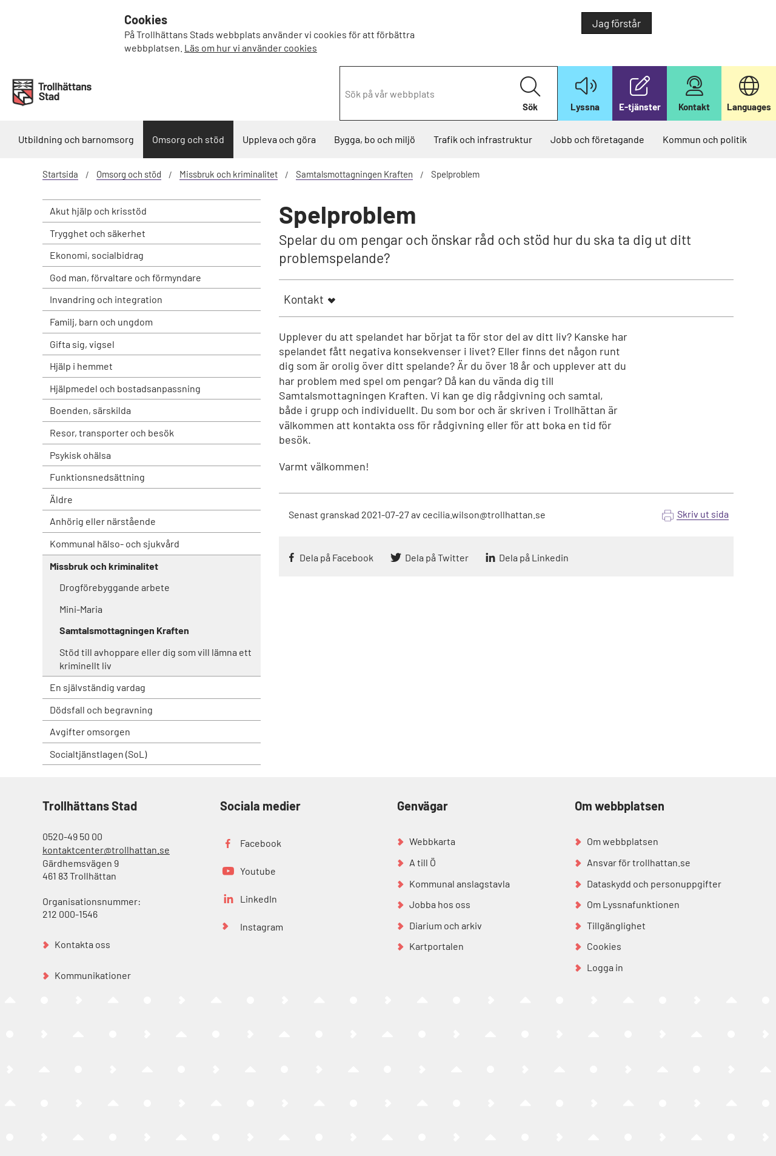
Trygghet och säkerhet (98, 233)
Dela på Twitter (437, 557)
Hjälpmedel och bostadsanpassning (125, 388)
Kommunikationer (93, 975)
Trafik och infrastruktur (482, 139)
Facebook (260, 843)
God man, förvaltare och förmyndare (125, 277)
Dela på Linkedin (534, 557)
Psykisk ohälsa (80, 455)
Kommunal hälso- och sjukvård (114, 543)
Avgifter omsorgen (90, 731)
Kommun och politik (705, 139)
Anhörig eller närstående (103, 521)
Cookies (604, 946)
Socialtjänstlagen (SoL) (98, 754)
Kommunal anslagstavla (459, 883)
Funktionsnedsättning (97, 477)
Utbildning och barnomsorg (76, 139)
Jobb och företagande (597, 139)
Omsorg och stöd (188, 139)
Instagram (261, 926)
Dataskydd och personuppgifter (654, 883)
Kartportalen (436, 946)
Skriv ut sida (703, 514)
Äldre (61, 499)
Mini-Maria (80, 609)
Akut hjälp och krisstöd (98, 210)
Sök (530, 94)
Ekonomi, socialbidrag (97, 255)
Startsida (60, 174)
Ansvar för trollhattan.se (639, 862)
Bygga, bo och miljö (374, 139)
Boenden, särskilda (90, 410)
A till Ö (422, 862)
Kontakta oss (82, 944)
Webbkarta (432, 841)
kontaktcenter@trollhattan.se (106, 849)
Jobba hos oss (439, 904)
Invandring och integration (106, 299)
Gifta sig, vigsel (82, 344)
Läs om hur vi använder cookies (250, 47)
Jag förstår (616, 23)
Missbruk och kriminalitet (228, 174)
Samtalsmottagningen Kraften (354, 174)
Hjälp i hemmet (81, 366)
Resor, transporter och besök (112, 432)
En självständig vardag (98, 687)
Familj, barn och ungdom (101, 321)
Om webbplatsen (622, 841)
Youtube (258, 871)
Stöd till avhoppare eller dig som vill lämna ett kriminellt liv (155, 658)
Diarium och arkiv (445, 925)
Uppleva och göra (279, 139)
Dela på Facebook (336, 557)
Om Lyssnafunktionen (633, 904)
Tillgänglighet (616, 925)
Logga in (605, 967)
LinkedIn (258, 898)
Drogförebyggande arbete (114, 587)
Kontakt (304, 299)
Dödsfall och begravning (101, 709)
